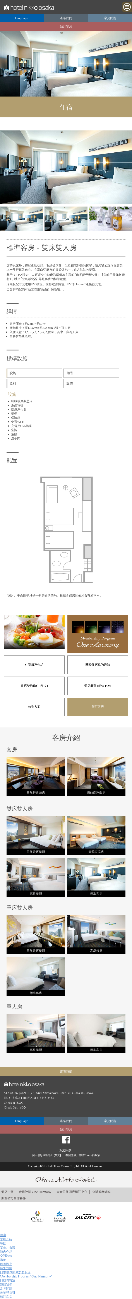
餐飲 (3, 1243)
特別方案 (6, 1268)
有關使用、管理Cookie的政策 (82, 1155)
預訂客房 (6, 1297)
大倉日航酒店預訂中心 (72, 1192)
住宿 (3, 1235)
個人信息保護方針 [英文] (46, 1155)
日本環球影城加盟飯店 (15, 1272)
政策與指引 (66, 1150)
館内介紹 (6, 1252)
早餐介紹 (6, 1239)
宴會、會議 (7, 1247)
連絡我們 (6, 1284)
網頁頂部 (66, 1072)
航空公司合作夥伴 (13, 1198)
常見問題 (6, 1289)
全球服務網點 (101, 1192)
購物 (3, 1260)
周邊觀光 (6, 1264)
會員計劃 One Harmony (35, 1192)
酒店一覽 (7, 1192)
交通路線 (6, 1256)
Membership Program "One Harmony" (26, 1276)
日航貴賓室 (7, 1280)
